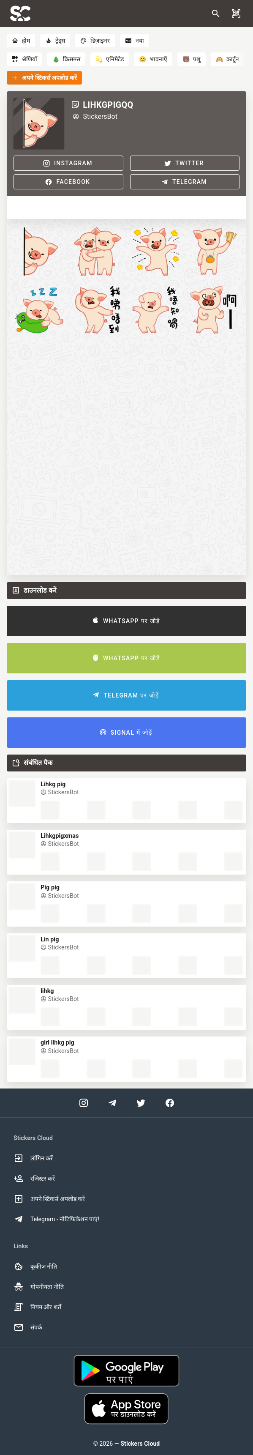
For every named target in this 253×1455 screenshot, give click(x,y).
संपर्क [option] (28, 1327)
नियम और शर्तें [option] (37, 1307)
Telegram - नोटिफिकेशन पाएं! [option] (56, 1219)
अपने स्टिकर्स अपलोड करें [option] (49, 1199)
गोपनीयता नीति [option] (39, 1287)
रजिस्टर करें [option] (34, 1178)
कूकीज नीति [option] (35, 1266)
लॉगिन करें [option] (33, 1158)
